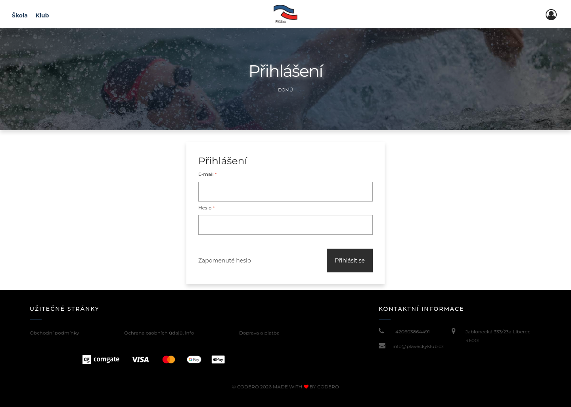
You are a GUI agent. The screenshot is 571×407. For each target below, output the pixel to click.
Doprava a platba (259, 333)
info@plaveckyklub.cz (418, 346)
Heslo (206, 208)
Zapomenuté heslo (224, 260)
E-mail (207, 174)
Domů (285, 90)
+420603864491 (411, 332)
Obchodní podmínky (54, 333)
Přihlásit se (350, 260)
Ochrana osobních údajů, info (159, 333)
